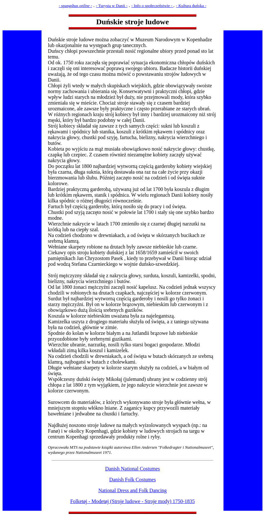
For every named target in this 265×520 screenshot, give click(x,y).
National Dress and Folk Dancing (132, 490)
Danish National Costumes (132, 468)
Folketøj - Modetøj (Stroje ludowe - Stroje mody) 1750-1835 (132, 501)
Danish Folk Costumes (132, 479)
